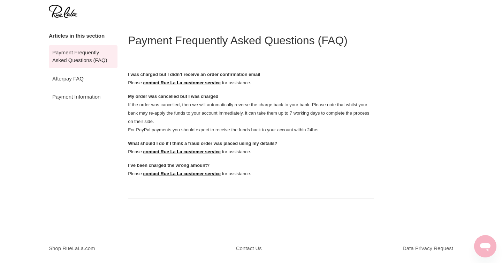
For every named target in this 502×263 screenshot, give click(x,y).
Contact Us (249, 248)
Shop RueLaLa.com (72, 248)
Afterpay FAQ (68, 79)
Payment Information (76, 97)
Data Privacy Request (428, 248)
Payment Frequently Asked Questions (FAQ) (79, 56)
